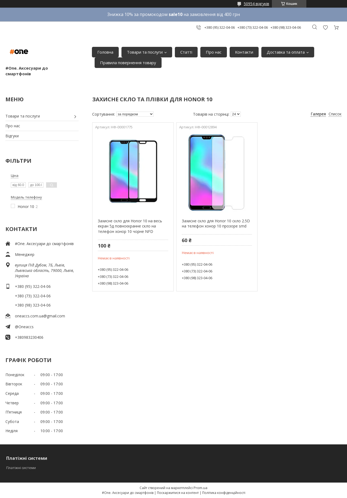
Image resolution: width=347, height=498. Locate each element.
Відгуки (12, 135)
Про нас (213, 52)
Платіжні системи (21, 467)
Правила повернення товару (128, 62)
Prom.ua (200, 487)
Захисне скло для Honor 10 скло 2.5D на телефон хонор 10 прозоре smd (216, 223)
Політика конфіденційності (223, 492)
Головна (105, 52)
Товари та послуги (145, 52)
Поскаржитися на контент (178, 492)
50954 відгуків (256, 3)
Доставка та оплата (286, 52)
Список (335, 113)
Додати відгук (325, 27)
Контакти (244, 52)
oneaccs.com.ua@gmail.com (40, 315)
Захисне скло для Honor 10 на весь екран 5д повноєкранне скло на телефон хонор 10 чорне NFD (130, 226)
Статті (186, 52)
